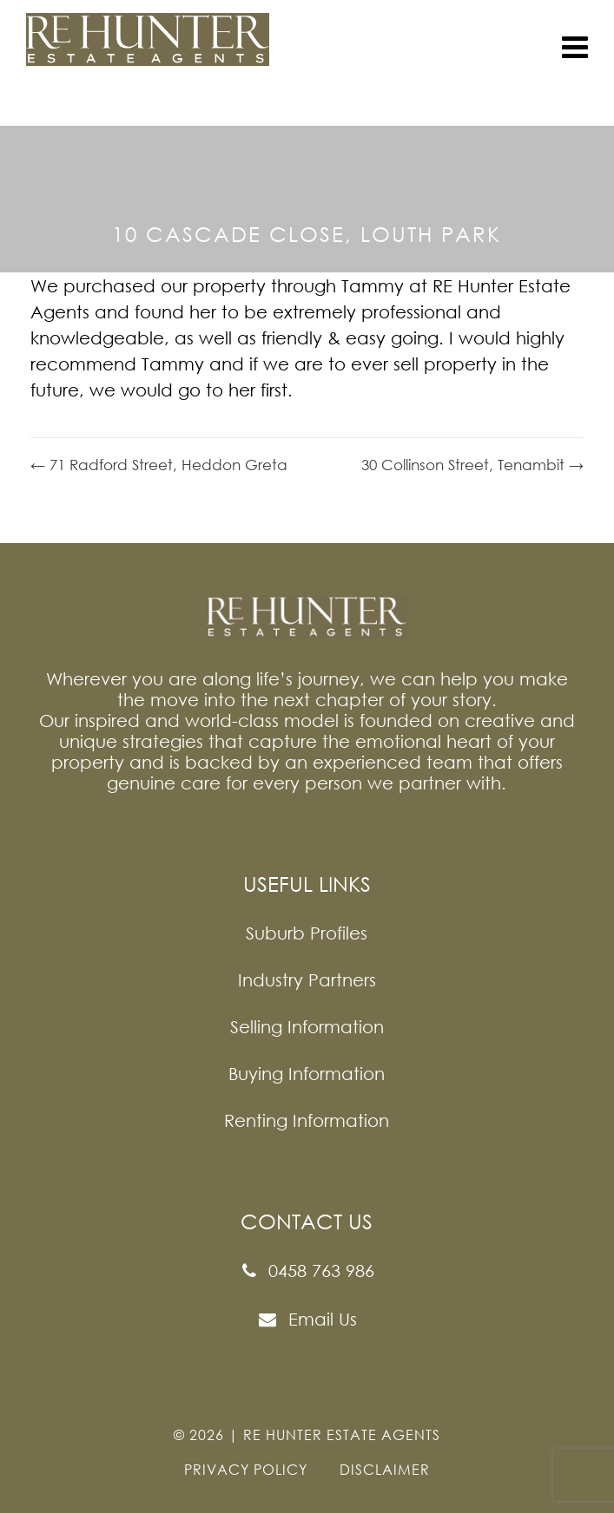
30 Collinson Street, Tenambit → (472, 464)
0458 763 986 (307, 1271)
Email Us (306, 1319)
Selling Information (307, 1026)
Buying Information (306, 1073)
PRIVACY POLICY (245, 1469)
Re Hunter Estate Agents (341, 1435)
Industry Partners (307, 979)
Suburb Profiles (306, 932)
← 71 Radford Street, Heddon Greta (158, 464)
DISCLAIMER (385, 1469)
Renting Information (306, 1120)
